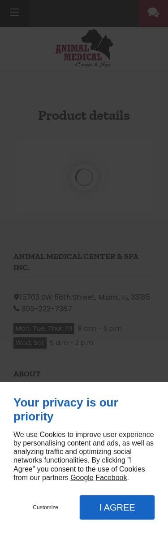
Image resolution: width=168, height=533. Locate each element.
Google (82, 477)
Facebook (111, 477)
